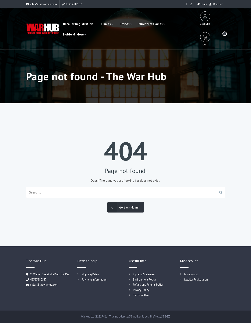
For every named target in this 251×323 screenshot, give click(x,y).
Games (106, 24)
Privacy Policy (141, 290)
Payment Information (94, 279)
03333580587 (72, 3)
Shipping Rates (90, 274)
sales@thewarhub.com (41, 3)
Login (202, 3)
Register (216, 3)
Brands (125, 24)
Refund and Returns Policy (148, 284)
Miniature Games (151, 24)
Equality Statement (144, 274)
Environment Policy (144, 279)
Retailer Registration (78, 24)
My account (191, 274)
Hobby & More (73, 34)
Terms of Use (141, 295)
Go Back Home (123, 207)
